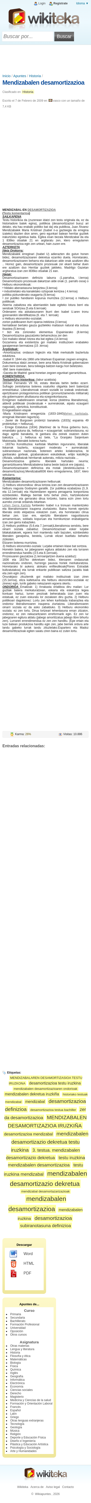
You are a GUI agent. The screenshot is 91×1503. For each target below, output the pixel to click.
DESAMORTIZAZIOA (41, 210)
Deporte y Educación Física (28, 1437)
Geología (16, 1427)
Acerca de (37, 1487)
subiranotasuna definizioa (45, 1225)
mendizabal (35, 1102)
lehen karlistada (76, 413)
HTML (22, 1264)
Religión (15, 1434)
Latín (13, 1413)
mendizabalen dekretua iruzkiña (32, 1094)
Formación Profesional (24, 1324)
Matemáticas (18, 1359)
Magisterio (17, 1396)
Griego (14, 1417)
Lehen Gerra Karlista (16, 505)
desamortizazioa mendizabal (28, 1134)
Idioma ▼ (82, 3)
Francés (15, 1407)
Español (15, 1410)
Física (14, 1366)
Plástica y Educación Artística (29, 1444)
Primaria (15, 1314)
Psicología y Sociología (25, 1447)
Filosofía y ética (20, 1356)
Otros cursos (18, 1334)
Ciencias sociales (21, 1390)
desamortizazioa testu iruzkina (55, 1083)
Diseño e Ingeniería (22, 1441)
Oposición (16, 1331)
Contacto (68, 1487)
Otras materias (19, 1345)
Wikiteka (22, 1487)
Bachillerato (17, 1321)
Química (15, 1369)
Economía (16, 1386)
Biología (15, 1362)
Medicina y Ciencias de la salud (30, 1400)
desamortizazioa (53, 1218)
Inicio (6, 76)
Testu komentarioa (16, 213)
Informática (17, 1379)
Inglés (14, 1373)
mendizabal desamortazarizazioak (45, 1191)
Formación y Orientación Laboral (31, 1403)
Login (41, 3)
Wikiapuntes (43, 1494)
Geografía (16, 1376)
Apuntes (19, 76)
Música (14, 1430)
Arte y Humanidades (23, 1451)
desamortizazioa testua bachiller (53, 1110)
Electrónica (17, 1383)
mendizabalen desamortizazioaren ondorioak (45, 1089)
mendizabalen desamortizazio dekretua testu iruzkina (49, 1142)
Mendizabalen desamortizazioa (43, 82)
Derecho (15, 1393)
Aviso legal (53, 1487)
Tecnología (17, 1424)
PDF (20, 1273)
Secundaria (17, 1317)
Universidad (17, 1328)
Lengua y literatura (22, 1349)
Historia (35, 76)
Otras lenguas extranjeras (26, 1420)
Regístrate (60, 3)
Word (21, 1254)
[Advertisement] (45, 58)
